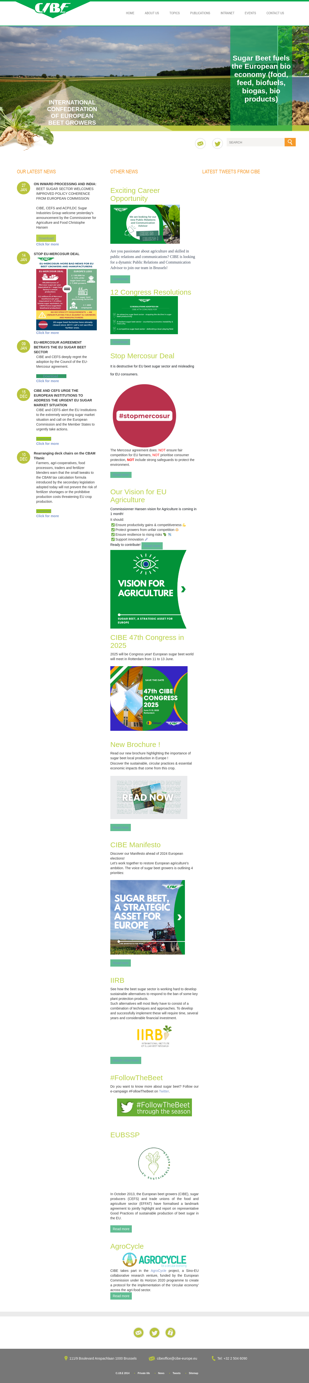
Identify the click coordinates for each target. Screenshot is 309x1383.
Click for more (47, 244)
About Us (152, 13)
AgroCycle (158, 1271)
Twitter (164, 1091)
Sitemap (193, 1373)
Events (250, 13)
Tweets (177, 1373)
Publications (200, 13)
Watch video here (126, 1060)
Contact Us (275, 13)
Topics (174, 13)
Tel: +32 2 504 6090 (232, 1358)
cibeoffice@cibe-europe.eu (177, 1358)
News (161, 1373)
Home (130, 13)
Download (46, 238)
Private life (144, 1373)
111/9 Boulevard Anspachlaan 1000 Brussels (103, 1358)
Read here (120, 827)
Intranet (227, 13)
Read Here (121, 475)
